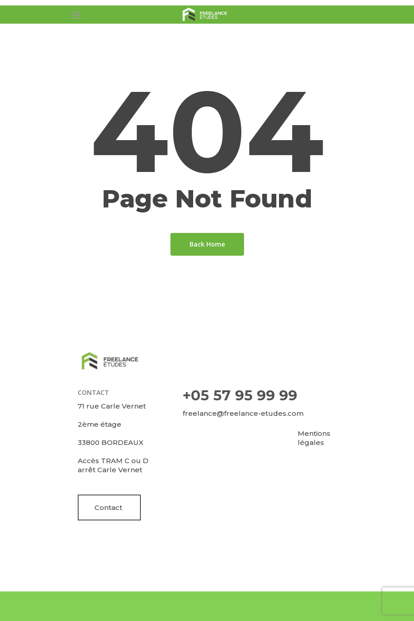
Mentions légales (314, 438)
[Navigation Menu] (76, 14)
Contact (108, 507)
